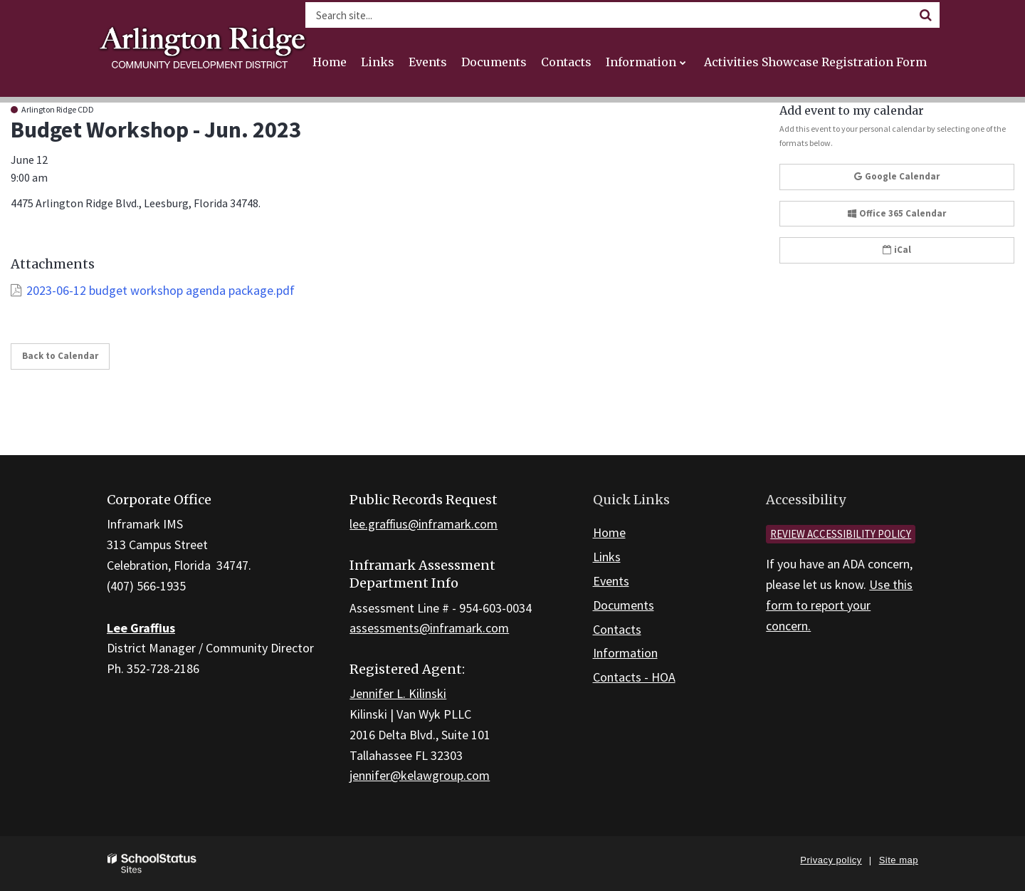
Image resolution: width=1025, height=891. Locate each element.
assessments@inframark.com (429, 628)
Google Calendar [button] (897, 176)
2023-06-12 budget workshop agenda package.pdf (160, 290)
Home (609, 532)
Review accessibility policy (840, 534)
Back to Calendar (60, 356)
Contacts (617, 629)
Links (607, 556)
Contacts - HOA (634, 677)
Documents (623, 605)
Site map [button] (898, 860)
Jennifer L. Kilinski (397, 693)
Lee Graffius (141, 628)
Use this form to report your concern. (839, 605)
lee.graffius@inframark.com (423, 524)
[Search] (925, 15)
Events (611, 581)
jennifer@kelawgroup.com (419, 775)
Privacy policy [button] (830, 860)
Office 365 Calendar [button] (897, 213)
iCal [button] (897, 250)
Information (625, 653)
